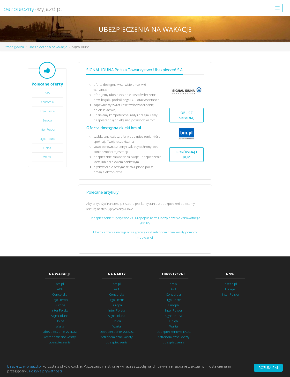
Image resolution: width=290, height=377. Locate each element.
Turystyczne (173, 274)
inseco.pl (230, 284)
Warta (47, 157)
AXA (47, 93)
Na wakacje (60, 274)
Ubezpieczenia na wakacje (48, 47)
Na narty (117, 274)
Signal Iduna (47, 139)
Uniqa (47, 148)
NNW (230, 274)
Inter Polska (47, 130)
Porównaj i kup (186, 154)
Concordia (47, 102)
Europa (47, 120)
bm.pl (60, 284)
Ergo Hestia (47, 111)
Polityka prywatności (45, 371)
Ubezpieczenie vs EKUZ (60, 331)
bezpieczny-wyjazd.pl (24, 366)
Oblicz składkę (186, 115)
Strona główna (14, 47)
